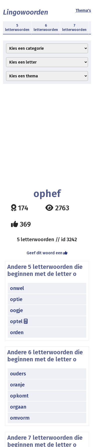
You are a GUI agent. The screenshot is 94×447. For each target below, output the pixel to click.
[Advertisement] (47, 136)
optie (16, 299)
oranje (17, 385)
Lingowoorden (25, 12)
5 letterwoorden (17, 27)
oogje (16, 310)
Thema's (83, 10)
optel (19, 321)
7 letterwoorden (74, 27)
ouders (18, 374)
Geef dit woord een (47, 253)
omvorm (20, 418)
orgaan (18, 407)
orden (17, 332)
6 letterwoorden (46, 27)
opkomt (19, 396)
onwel (17, 288)
